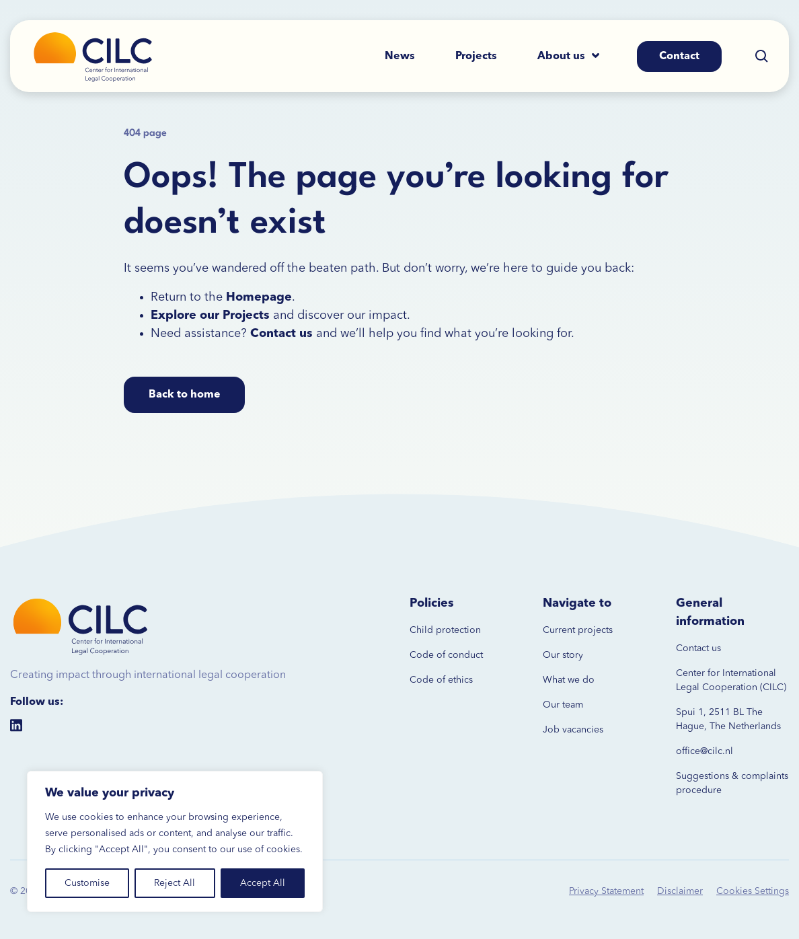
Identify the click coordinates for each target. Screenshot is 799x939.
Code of (427, 655)
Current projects (578, 630)
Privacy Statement (606, 891)
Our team (563, 705)
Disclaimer (680, 891)
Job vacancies (573, 730)
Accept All (262, 883)
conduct (464, 655)
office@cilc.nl (704, 751)
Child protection (445, 630)
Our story (563, 655)
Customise (87, 883)
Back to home (185, 394)
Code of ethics (441, 680)
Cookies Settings (752, 891)
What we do (569, 680)
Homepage (259, 297)
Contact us (698, 648)
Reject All (174, 883)
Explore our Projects (210, 315)
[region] (175, 841)
